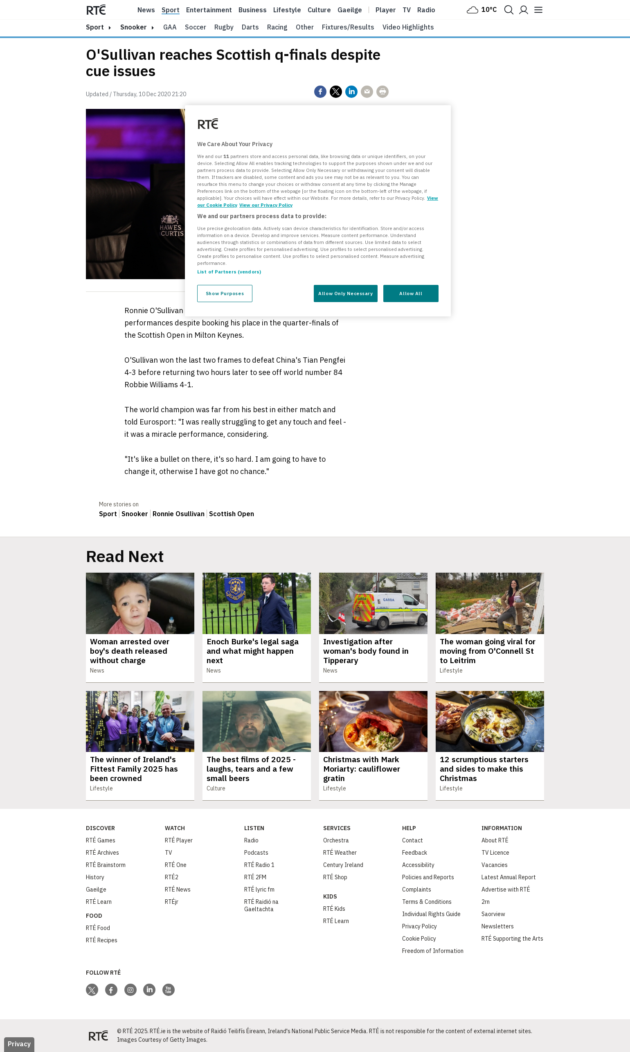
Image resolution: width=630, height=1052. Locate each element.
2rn (486, 901)
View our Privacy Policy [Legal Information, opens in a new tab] (265, 205)
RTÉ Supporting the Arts (512, 938)
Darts (250, 27)
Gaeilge (350, 10)
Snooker (133, 27)
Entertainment (209, 10)
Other (305, 27)
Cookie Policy (419, 938)
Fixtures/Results (348, 27)
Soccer (195, 27)
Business (253, 10)
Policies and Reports (428, 877)
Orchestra (336, 840)
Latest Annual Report (509, 877)
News (146, 10)
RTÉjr (171, 901)
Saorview (493, 914)
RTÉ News (178, 889)
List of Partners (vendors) (229, 272)
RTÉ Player (179, 840)
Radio (426, 10)
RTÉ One (176, 865)
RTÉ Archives (102, 852)
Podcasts (256, 852)
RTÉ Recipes (101, 940)
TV (168, 852)
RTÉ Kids (334, 908)
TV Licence (495, 852)
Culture (319, 10)
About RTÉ (495, 840)
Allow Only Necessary (345, 293)
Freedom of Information (433, 951)
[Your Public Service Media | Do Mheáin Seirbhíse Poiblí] (98, 1035)
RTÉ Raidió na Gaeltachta (261, 905)
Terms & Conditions (427, 901)
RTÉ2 (171, 877)
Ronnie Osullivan (179, 514)
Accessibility (418, 865)
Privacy (19, 1044)
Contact (412, 840)
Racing (277, 27)
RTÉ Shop (335, 877)
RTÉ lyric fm (259, 889)
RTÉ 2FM (255, 877)
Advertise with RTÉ (506, 889)
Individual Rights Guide (431, 914)
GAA (170, 27)
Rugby (224, 27)
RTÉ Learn (99, 901)
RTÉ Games (100, 840)
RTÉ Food (98, 928)
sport (95, 27)
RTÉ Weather (340, 852)
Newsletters (498, 926)
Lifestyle (287, 10)
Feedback (414, 852)
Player (386, 10)
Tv (407, 10)
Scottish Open (231, 514)
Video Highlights (408, 27)
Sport (171, 10)
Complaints (416, 889)
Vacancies (495, 865)
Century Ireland (343, 865)
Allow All (410, 293)
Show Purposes (225, 293)
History (95, 877)
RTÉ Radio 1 (259, 865)
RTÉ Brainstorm (106, 865)
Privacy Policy (419, 926)
